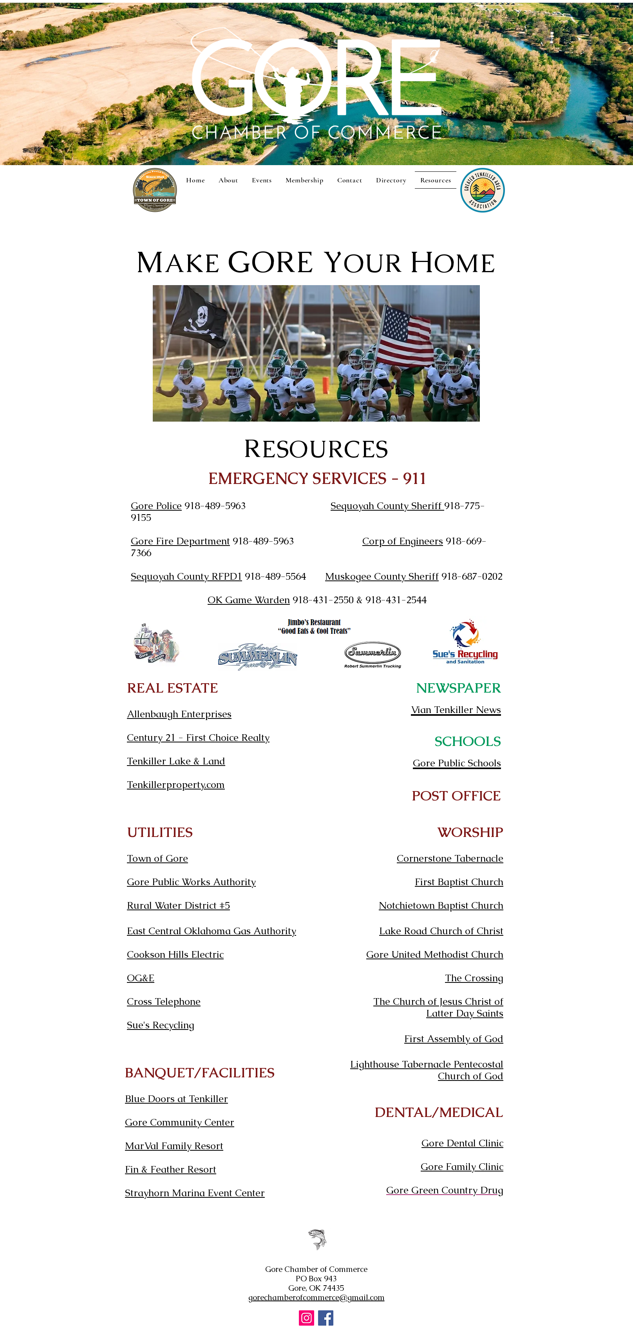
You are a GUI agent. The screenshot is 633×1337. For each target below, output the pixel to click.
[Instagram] (306, 1318)
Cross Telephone (164, 1001)
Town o (143, 858)
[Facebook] (325, 1318)
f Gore (173, 858)
